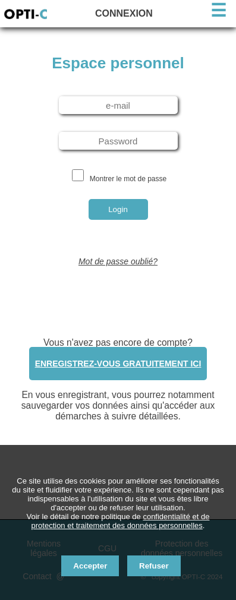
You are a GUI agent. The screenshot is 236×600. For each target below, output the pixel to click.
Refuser (154, 565)
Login (118, 209)
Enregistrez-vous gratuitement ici (118, 363)
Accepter (90, 565)
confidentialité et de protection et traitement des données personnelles (121, 521)
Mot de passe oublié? (118, 261)
